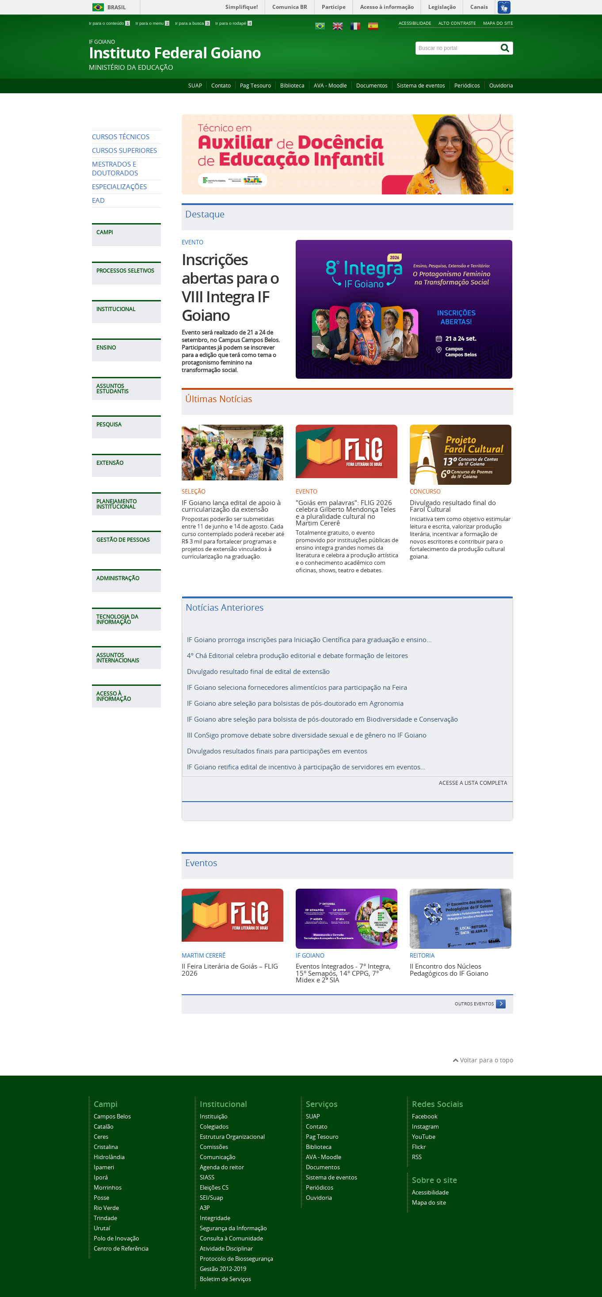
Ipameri (104, 1159)
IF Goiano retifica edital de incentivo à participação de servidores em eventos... (306, 759)
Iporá (101, 1169)
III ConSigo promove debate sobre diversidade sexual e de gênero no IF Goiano (307, 729)
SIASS (207, 1169)
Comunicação (218, 1149)
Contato (221, 85)
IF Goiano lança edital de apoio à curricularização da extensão (231, 505)
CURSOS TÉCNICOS (120, 217)
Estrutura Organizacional (232, 1129)
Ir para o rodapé (233, 23)
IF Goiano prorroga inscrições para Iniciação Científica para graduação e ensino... (309, 639)
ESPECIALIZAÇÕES (119, 267)
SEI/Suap (211, 1190)
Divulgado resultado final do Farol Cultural (453, 505)
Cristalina (106, 1139)
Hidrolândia (109, 1149)
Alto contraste (457, 23)
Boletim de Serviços (225, 1271)
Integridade (215, 1210)
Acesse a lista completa (473, 775)
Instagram (425, 1118)
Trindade (105, 1210)
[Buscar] (505, 48)
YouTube (423, 1129)
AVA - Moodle (330, 85)
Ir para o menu (153, 23)
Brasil (116, 7)
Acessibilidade (415, 23)
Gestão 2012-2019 (223, 1261)
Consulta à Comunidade (231, 1230)
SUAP (195, 85)
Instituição (214, 1108)
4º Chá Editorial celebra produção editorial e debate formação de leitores (297, 654)
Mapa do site (498, 23)
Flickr (419, 1139)
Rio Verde (106, 1200)
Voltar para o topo (483, 1052)
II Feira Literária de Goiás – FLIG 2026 (230, 961)
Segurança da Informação (233, 1220)
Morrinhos (108, 1179)
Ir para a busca (193, 23)
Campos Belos (112, 1108)
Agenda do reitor (222, 1159)
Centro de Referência (121, 1240)
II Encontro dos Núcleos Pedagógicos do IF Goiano (449, 961)
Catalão (104, 1118)
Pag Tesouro (255, 85)
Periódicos (467, 85)
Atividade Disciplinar (226, 1240)
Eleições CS (214, 1179)
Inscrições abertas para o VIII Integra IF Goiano (230, 287)
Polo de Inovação (116, 1230)
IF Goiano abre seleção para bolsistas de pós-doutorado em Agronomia (295, 699)
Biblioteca (292, 85)
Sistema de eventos (421, 85)
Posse (101, 1190)
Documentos (372, 85)
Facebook (425, 1108)
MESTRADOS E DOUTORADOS (115, 249)
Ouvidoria (501, 85)
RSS (417, 1149)
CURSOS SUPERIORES (124, 231)
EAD (98, 281)
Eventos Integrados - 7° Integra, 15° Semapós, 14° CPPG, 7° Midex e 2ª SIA (343, 965)
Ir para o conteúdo (110, 23)
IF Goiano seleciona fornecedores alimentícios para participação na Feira (297, 684)
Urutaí (102, 1220)
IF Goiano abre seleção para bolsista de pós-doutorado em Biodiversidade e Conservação (322, 714)
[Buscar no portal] (457, 48)
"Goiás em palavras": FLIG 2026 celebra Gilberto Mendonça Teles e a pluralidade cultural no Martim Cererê (346, 512)
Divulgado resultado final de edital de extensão (258, 669)
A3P (205, 1200)
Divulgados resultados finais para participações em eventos (277, 744)
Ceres (101, 1129)
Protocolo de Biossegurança (236, 1251)
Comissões (214, 1139)
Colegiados (214, 1118)
